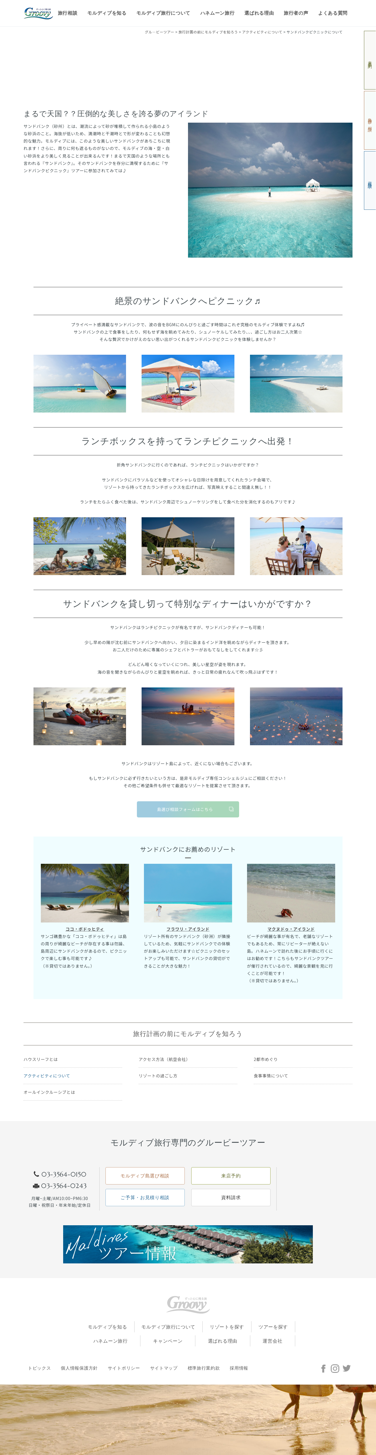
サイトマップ (164, 1368)
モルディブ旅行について (163, 13)
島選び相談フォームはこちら (185, 809)
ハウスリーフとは (41, 1059)
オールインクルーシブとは (49, 1092)
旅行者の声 (296, 13)
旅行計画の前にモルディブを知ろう (188, 1033)
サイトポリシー (124, 1368)
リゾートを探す (227, 1326)
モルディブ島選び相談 (144, 1175)
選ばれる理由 (259, 13)
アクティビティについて (47, 1076)
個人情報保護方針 (79, 1368)
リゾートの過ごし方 (158, 1076)
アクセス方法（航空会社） (164, 1059)
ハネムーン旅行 (217, 13)
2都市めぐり (266, 1059)
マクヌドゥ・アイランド (291, 929)
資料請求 (370, 180)
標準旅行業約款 (204, 1368)
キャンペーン (167, 1341)
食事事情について (271, 1076)
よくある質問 (333, 13)
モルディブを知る (107, 13)
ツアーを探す (273, 1326)
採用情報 (239, 1368)
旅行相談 (68, 13)
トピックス (39, 1368)
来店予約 (370, 60)
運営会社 (272, 1341)
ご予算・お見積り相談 (144, 1197)
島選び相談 (370, 120)
